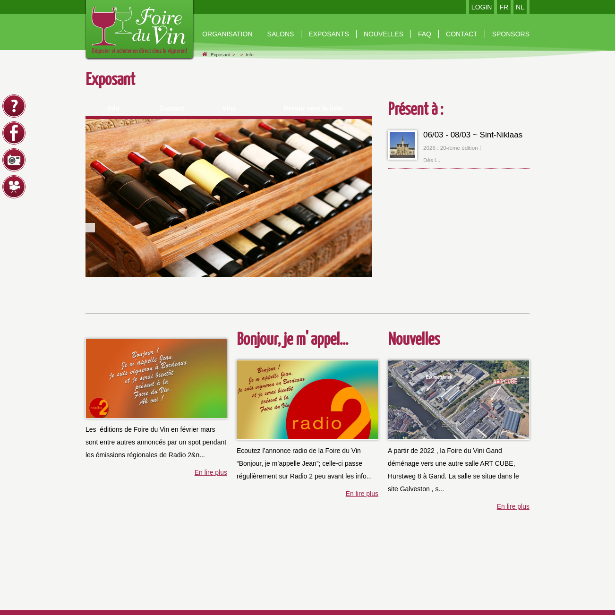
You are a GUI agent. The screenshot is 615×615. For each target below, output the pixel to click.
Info (249, 54)
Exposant (220, 54)
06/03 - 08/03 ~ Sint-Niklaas (472, 134)
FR (503, 7)
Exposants (328, 34)
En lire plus (211, 472)
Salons (280, 34)
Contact (171, 108)
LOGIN (481, 7)
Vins (229, 108)
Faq (424, 34)
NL (520, 7)
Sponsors (511, 34)
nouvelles (383, 34)
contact (462, 34)
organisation (227, 34)
